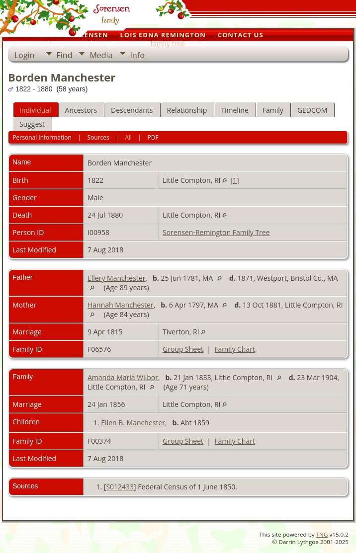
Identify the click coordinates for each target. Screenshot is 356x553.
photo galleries (111, 43)
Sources (98, 137)
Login (24, 55)
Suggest (32, 124)
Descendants (132, 110)
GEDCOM (312, 110)
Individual (35, 110)
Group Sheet (183, 349)
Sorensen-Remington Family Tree (216, 232)
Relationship (187, 110)
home (210, 43)
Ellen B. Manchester (133, 422)
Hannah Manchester (121, 305)
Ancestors (81, 110)
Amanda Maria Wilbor (123, 377)
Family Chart (234, 349)
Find (65, 55)
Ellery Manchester (116, 278)
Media (100, 55)
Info (137, 55)
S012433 (120, 486)
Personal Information (42, 137)
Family (273, 110)
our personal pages (39, 43)
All (128, 137)
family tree (167, 43)
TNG (322, 534)
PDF (152, 137)
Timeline (235, 110)
